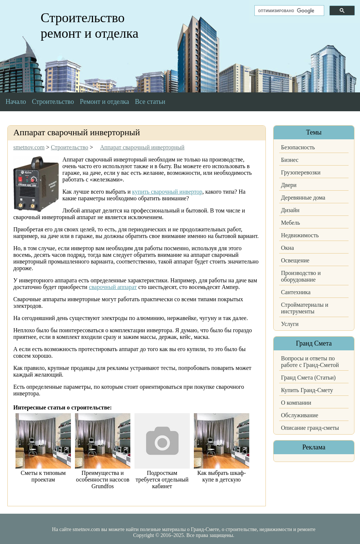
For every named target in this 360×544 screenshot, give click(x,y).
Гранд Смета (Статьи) (308, 377)
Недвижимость (300, 235)
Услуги (290, 324)
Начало (16, 101)
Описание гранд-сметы (310, 428)
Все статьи (150, 101)
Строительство (53, 101)
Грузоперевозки (300, 172)
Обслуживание (299, 415)
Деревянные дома (303, 197)
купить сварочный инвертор (167, 191)
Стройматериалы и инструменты (304, 308)
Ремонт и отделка (104, 101)
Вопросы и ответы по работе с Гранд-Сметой (310, 361)
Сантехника (296, 292)
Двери (288, 185)
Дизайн (290, 210)
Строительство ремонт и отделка (89, 25)
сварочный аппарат (113, 287)
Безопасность (298, 147)
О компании (296, 403)
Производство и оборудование (301, 276)
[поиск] (288, 10)
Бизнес (289, 160)
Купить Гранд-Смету (307, 390)
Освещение (295, 260)
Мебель (290, 223)
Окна (287, 248)
